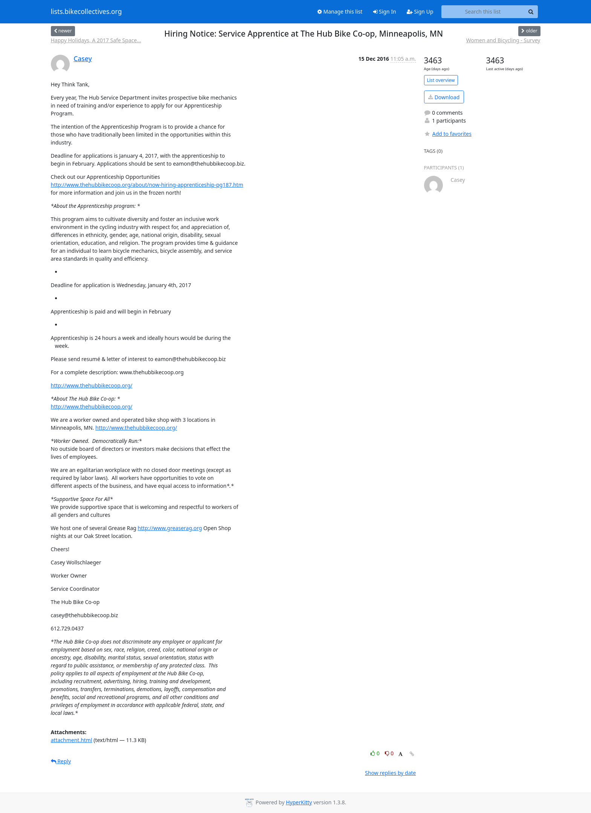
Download (443, 97)
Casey (82, 58)
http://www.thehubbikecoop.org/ (92, 385)
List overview (441, 80)
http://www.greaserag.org (170, 528)
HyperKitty (299, 802)
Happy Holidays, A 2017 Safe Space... (96, 40)
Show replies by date (390, 772)
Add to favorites (448, 133)
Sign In (384, 11)
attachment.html (71, 740)
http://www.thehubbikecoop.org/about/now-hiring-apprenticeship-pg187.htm (147, 184)
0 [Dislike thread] (389, 753)
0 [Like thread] (376, 753)
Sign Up (420, 11)
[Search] (531, 11)
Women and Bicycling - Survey (503, 40)
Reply (61, 761)
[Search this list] (483, 11)
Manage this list (340, 11)
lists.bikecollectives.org (86, 11)
